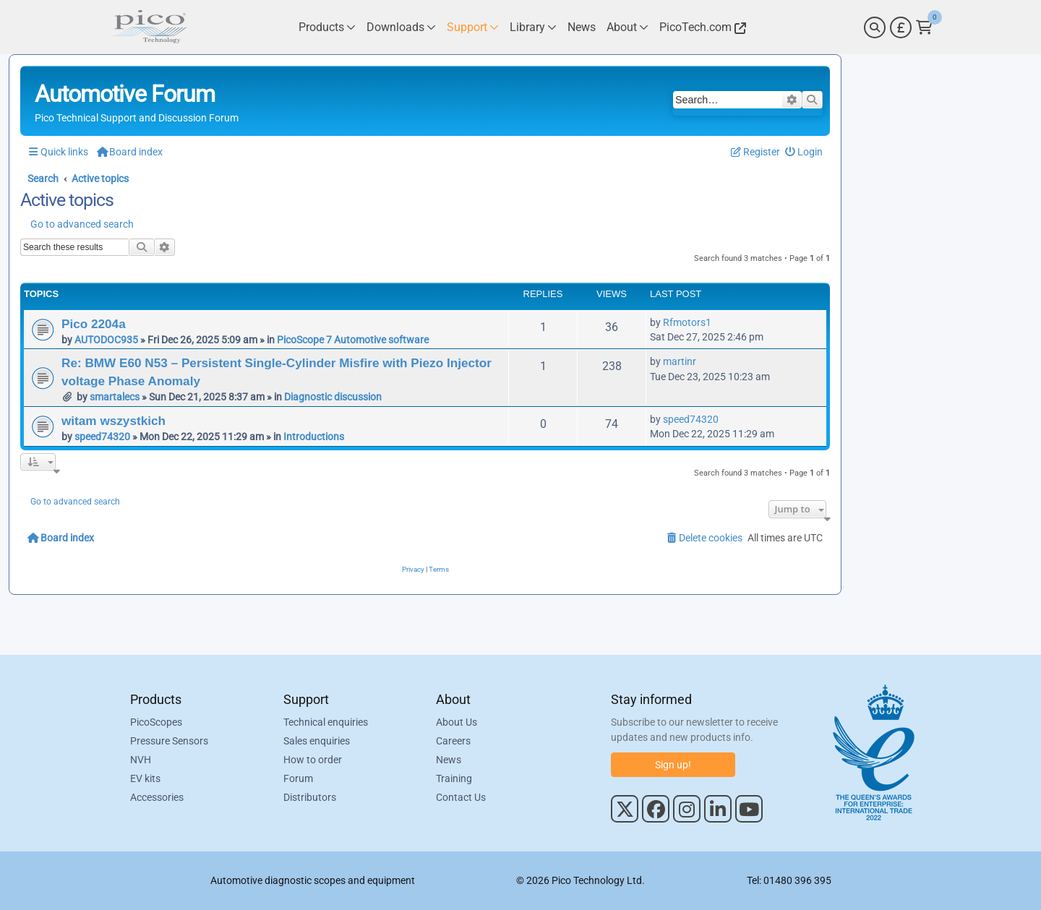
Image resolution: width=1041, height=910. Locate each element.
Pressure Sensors (169, 741)
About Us (456, 722)
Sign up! (673, 765)
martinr (679, 361)
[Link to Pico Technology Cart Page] (924, 27)
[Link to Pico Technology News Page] (581, 27)
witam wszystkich (113, 420)
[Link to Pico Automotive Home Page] (148, 27)
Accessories (157, 797)
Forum (298, 778)
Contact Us (461, 797)
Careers (453, 741)
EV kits (145, 778)
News (448, 759)
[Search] (875, 27)
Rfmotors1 (687, 322)
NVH (140, 759)
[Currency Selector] (901, 27)
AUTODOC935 (106, 339)
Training (454, 778)
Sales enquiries (316, 741)
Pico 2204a (93, 324)
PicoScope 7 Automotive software (353, 339)
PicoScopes (156, 722)
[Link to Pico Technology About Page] (627, 27)
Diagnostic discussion (333, 397)
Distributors (309, 797)
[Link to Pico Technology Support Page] (473, 27)
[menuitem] (804, 152)
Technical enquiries (325, 722)
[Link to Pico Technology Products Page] (327, 27)
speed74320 (102, 436)
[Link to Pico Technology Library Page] (533, 27)
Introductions (313, 436)
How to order (312, 759)
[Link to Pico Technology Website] (700, 27)
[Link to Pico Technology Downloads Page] (401, 27)
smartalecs (115, 397)
